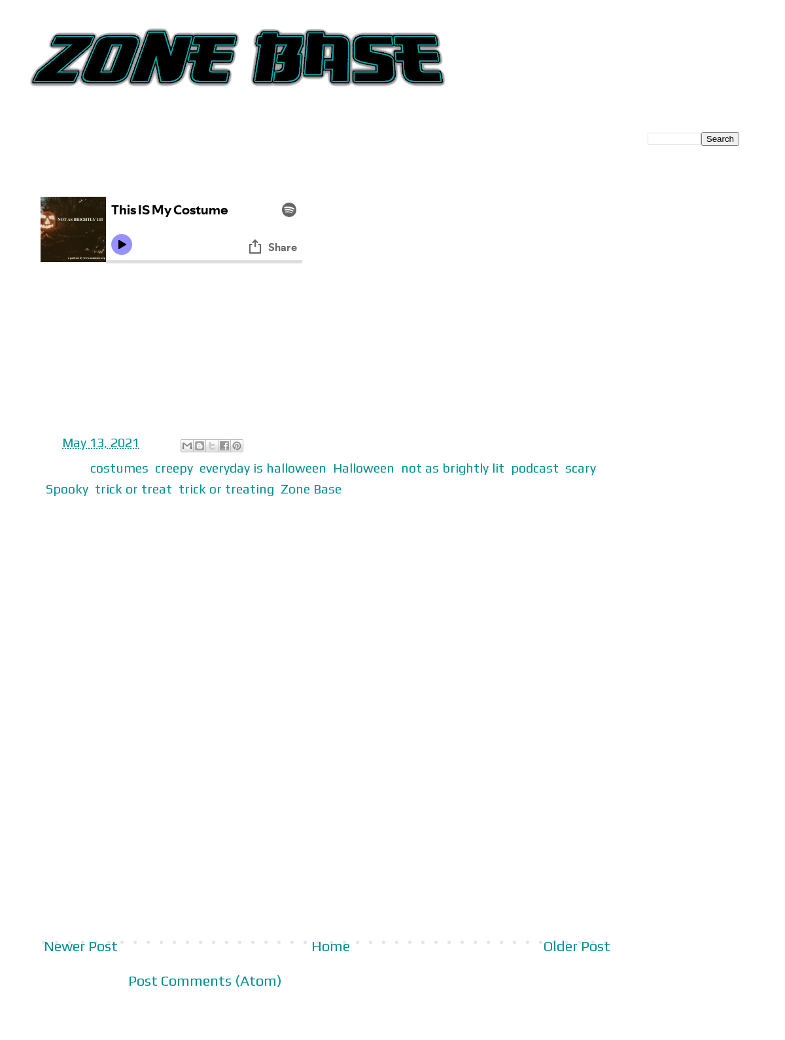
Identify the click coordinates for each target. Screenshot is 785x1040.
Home (330, 945)
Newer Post (81, 945)
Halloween (363, 467)
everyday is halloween (263, 467)
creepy (174, 467)
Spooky (67, 488)
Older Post (577, 945)
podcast (535, 467)
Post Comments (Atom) (205, 980)
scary (580, 467)
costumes (119, 467)
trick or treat (133, 488)
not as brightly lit (452, 467)
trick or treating (226, 488)
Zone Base (311, 488)
